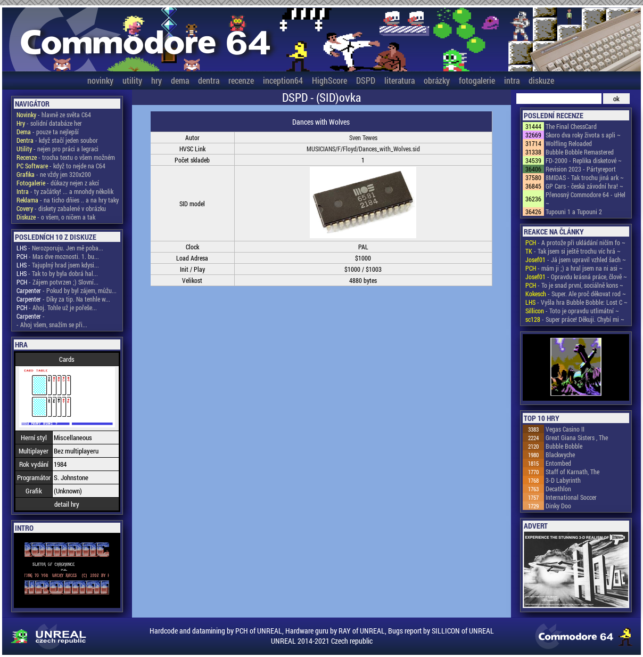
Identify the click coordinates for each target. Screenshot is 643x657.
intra (512, 80)
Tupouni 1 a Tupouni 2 (574, 211)
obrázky (437, 80)
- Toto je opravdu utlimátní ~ (572, 310)
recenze (241, 80)
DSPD (365, 80)
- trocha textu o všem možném (66, 157)
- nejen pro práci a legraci (57, 148)
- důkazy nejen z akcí (58, 183)
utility (132, 80)
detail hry (66, 504)
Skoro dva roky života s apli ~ (583, 135)
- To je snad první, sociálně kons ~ (574, 285)
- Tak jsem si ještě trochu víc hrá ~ (573, 251)
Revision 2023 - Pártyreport (581, 169)
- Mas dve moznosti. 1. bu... (58, 256)
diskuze (541, 80)
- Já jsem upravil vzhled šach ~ (575, 259)
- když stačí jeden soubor (57, 140)
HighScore (329, 80)
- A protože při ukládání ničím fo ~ (575, 242)
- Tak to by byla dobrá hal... (57, 273)
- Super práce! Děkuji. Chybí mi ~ (574, 319)
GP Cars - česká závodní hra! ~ (584, 186)
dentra (208, 80)
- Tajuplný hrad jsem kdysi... (58, 265)
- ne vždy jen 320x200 (54, 174)
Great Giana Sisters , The (577, 437)
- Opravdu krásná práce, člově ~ (576, 276)
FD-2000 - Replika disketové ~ (584, 160)
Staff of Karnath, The (572, 471)
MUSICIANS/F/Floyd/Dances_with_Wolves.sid (363, 148)
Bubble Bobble (564, 446)
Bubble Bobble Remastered (580, 152)
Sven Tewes (363, 137)
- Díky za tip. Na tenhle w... (63, 299)
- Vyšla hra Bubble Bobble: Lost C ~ (576, 302)
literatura (399, 80)
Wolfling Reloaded (569, 143)
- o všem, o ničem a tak (56, 217)
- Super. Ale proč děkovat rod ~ (575, 293)
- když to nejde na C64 (61, 165)
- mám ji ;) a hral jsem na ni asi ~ (574, 268)
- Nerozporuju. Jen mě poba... (60, 248)
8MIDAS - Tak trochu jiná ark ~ (585, 177)
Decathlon (558, 488)
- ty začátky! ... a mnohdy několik (65, 191)
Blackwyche (560, 454)
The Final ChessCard (571, 126)
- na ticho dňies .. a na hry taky (68, 200)
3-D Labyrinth (563, 480)
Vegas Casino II (565, 429)
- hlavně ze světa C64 (54, 114)
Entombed (558, 463)
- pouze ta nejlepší (48, 131)
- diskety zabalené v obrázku (61, 208)
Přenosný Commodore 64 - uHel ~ (585, 198)
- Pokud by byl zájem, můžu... (67, 290)
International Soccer (571, 497)
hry (156, 80)
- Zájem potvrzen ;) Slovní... (57, 282)
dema (180, 80)
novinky (100, 80)
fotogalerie (477, 80)
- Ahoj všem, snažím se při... (52, 324)
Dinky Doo (558, 505)
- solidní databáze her (49, 123)
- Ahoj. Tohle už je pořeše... (57, 307)
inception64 (283, 80)
